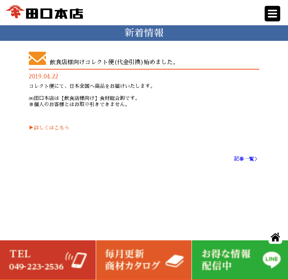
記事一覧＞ (246, 158)
